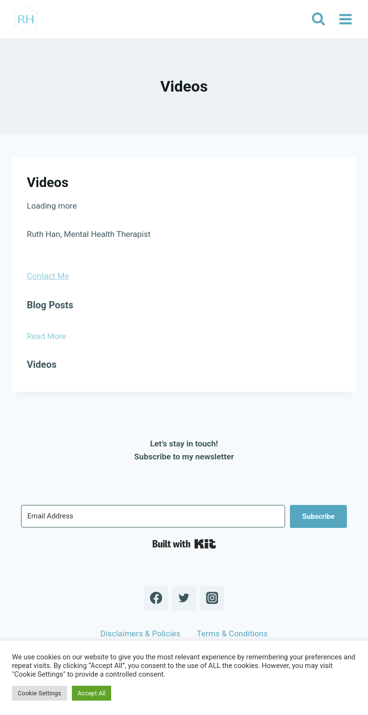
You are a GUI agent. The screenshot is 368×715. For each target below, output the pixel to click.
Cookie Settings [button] (39, 693)
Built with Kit (184, 543)
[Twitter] (184, 598)
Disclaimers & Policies (140, 633)
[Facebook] (156, 598)
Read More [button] (46, 336)
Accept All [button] (92, 693)
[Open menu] (345, 19)
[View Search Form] (318, 19)
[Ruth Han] (26, 19)
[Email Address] (153, 516)
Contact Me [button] (48, 276)
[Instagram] (212, 598)
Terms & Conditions (232, 633)
